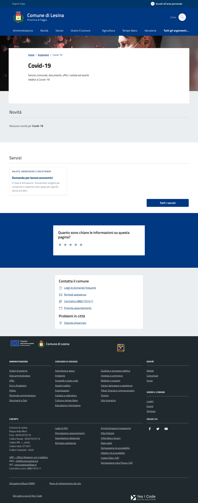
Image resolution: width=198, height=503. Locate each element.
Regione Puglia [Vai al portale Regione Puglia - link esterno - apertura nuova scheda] (18, 3)
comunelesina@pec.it (26, 465)
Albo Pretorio (107, 433)
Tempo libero (129, 30)
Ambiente (60, 375)
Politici (12, 390)
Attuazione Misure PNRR (22, 483)
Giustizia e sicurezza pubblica (115, 371)
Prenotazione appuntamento (70, 433)
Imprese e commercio (112, 375)
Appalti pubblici (63, 385)
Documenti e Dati (18, 400)
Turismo (105, 395)
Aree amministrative (19, 375)
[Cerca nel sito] (182, 17)
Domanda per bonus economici (32, 178)
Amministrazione (23, 30)
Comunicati (152, 375)
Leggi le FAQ (61, 428)
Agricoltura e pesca (65, 371)
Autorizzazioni (62, 390)
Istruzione (150, 30)
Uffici (11, 380)
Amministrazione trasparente (116, 428)
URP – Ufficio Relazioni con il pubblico (28, 457)
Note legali (106, 443)
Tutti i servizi (168, 203)
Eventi (150, 406)
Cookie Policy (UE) (110, 458)
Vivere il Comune (80, 30)
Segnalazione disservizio (67, 438)
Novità (44, 30)
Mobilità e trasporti (110, 380)
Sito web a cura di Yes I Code (27, 496)
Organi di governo (18, 371)
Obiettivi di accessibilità (113, 453)
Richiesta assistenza (65, 443)
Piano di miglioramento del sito (65, 483)
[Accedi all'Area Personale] (166, 3)
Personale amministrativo (22, 395)
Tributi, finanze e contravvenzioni (117, 390)
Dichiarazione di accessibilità (115, 448)
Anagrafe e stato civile (66, 380)
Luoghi (150, 401)
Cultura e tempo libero (66, 400)
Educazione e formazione (68, 405)
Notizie (150, 371)
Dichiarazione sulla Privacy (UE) (117, 463)
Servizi (59, 30)
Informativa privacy (111, 438)
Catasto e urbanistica (66, 395)
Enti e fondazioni (17, 385)
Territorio (151, 411)
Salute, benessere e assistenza (31, 171)
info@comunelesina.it (27, 461)
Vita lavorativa (108, 400)
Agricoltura (108, 30)
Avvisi (150, 380)
